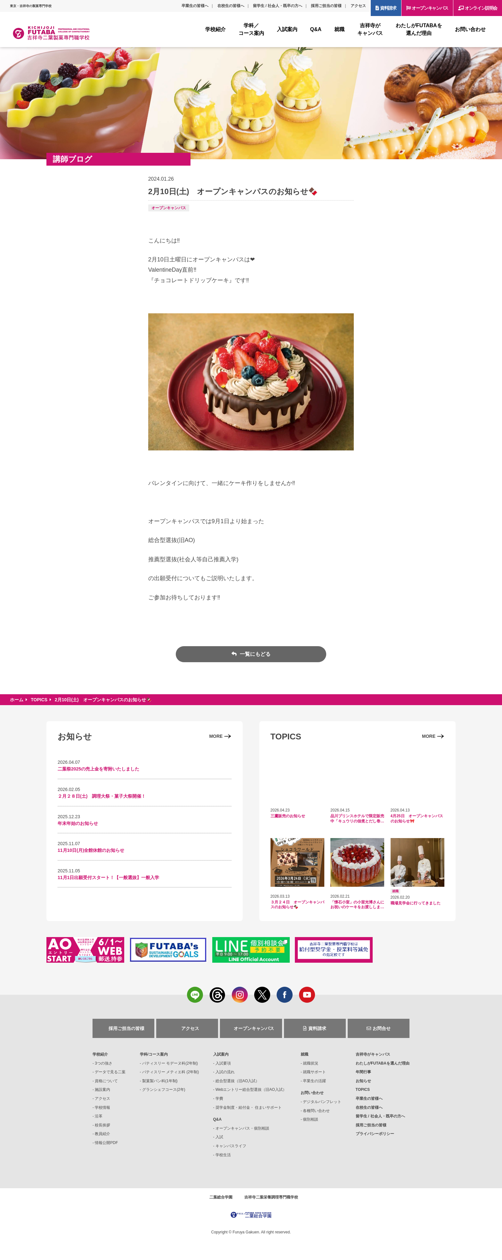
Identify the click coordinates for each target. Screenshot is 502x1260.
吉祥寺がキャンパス (373, 1054)
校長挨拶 (102, 1125)
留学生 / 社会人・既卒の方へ (277, 6)
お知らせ (363, 1081)
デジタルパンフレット (322, 1101)
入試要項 (223, 1063)
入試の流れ (225, 1072)
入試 (219, 1137)
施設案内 (102, 1089)
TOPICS (39, 699)
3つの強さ (103, 1063)
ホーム (16, 699)
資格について (106, 1081)
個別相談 (310, 1119)
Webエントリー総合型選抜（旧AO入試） (251, 1089)
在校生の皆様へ (230, 6)
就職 (304, 1054)
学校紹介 (100, 1054)
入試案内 (221, 1054)
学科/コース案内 (154, 1054)
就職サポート (314, 1072)
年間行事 (363, 1072)
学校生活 (223, 1155)
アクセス (358, 6)
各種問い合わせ (316, 1110)
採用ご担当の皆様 (326, 6)
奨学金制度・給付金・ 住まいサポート (248, 1107)
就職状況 (310, 1063)
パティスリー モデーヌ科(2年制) (170, 1063)
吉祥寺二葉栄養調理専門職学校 (271, 1197)
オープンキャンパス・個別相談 (242, 1128)
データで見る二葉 (110, 1072)
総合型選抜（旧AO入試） (237, 1081)
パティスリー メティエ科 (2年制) (170, 1072)
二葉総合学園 (220, 1197)
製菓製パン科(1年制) (160, 1081)
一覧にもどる (254, 654)
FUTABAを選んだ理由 (382, 1063)
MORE (216, 736)
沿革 (98, 1116)
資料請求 (388, 8)
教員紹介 (102, 1134)
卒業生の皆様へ (195, 6)
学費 (219, 1098)
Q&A (217, 1119)
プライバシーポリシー (375, 1134)
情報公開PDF (106, 1143)
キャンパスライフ (230, 1146)
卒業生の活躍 (314, 1081)
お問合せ (382, 1028)
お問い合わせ (312, 1093)
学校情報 (102, 1107)
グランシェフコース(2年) (163, 1089)
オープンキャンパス (430, 8)
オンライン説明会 (481, 8)
